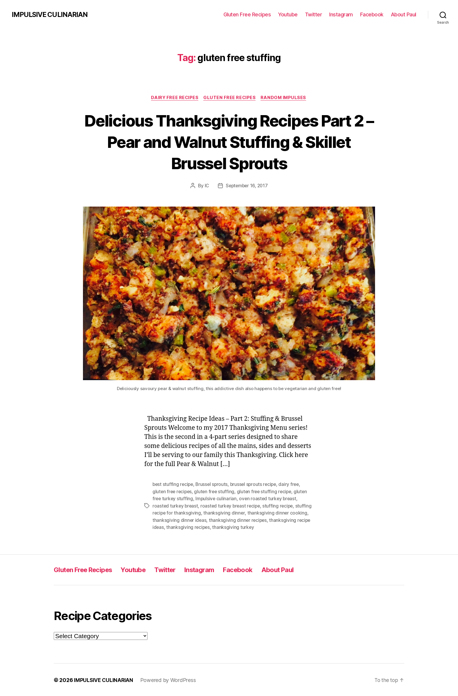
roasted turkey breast (175, 506)
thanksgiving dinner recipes (258, 520)
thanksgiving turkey (277, 527)
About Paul (403, 14)
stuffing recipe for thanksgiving (185, 513)
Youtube (288, 14)
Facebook (372, 14)
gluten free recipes (172, 492)
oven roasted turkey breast (269, 499)
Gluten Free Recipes (247, 14)
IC (206, 186)
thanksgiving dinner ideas (199, 520)
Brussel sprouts (213, 485)
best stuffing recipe (173, 485)
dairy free (292, 485)
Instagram (341, 14)
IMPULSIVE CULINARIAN (51, 14)
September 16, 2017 (247, 186)
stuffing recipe (281, 506)
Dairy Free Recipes (174, 98)
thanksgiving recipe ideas (179, 527)
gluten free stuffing (216, 492)
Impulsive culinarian (217, 499)
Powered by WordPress (169, 679)
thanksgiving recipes (232, 527)
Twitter (313, 14)
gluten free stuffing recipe (267, 492)
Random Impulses (285, 98)
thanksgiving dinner (242, 513)
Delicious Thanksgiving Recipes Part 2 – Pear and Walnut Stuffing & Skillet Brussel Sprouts (229, 141)
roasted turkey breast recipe (232, 506)
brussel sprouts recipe (256, 485)
